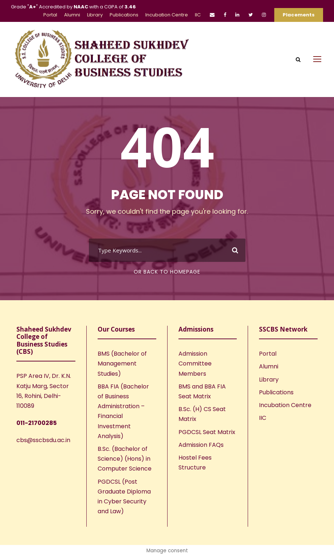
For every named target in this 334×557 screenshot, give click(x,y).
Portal (50, 14)
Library (95, 14)
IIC (198, 14)
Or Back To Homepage (167, 271)
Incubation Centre (166, 14)
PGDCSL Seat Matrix (206, 432)
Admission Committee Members (195, 363)
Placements (299, 14)
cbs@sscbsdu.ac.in (43, 440)
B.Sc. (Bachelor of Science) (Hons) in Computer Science (125, 459)
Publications (124, 14)
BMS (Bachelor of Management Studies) (122, 363)
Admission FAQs (201, 445)
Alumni (72, 14)
